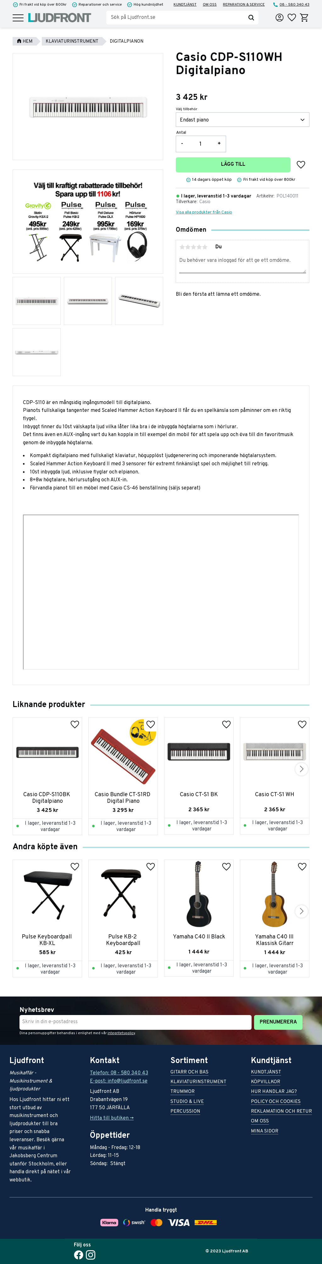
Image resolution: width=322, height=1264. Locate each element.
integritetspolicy (121, 1033)
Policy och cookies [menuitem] (276, 1102)
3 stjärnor (193, 247)
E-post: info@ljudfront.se (118, 1081)
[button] (18, 18)
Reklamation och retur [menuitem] (281, 1112)
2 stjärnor (188, 247)
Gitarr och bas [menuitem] (189, 1072)
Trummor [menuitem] (182, 1092)
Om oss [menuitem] (210, 5)
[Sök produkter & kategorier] (175, 17)
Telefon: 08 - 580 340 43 (119, 1073)
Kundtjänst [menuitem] (185, 5)
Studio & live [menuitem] (187, 1102)
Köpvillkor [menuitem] (265, 1082)
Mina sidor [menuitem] (264, 1131)
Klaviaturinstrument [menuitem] (198, 1082)
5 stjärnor (205, 247)
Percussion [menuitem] (185, 1112)
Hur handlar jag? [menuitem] (274, 1092)
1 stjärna (182, 247)
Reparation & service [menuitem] (244, 5)
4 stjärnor (199, 247)
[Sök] (251, 17)
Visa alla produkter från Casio (204, 212)
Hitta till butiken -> (112, 1118)
